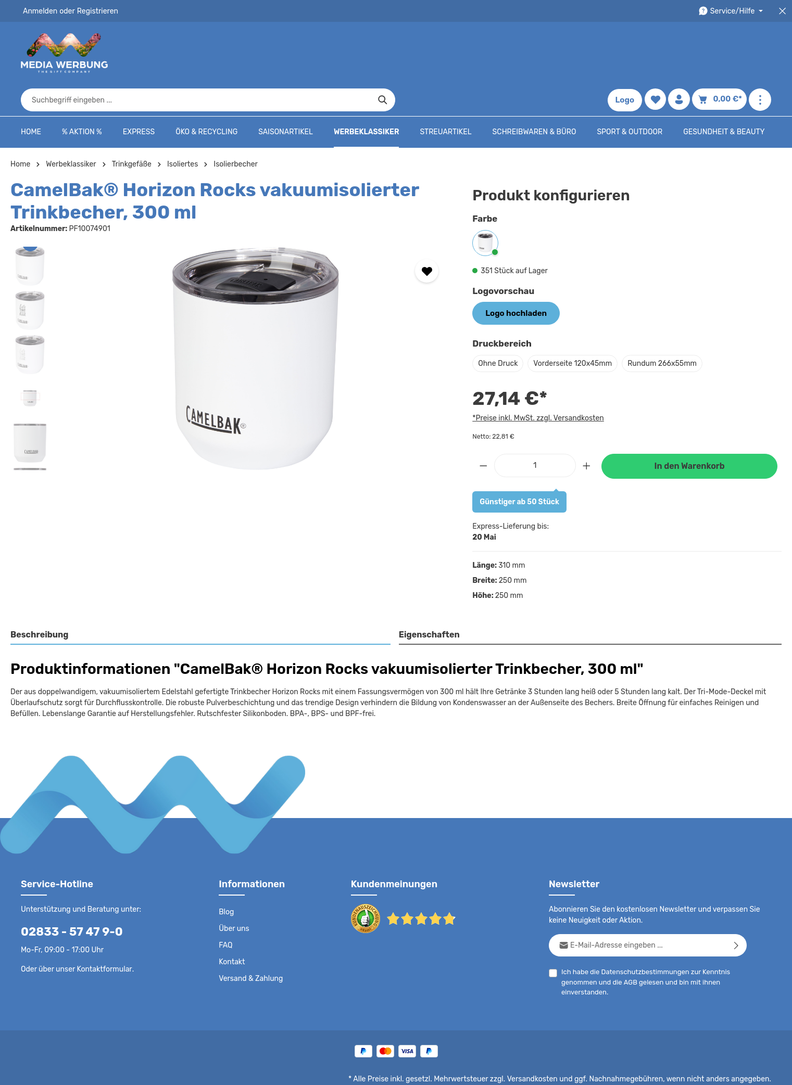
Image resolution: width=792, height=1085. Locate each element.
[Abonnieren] (736, 912)
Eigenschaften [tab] (427, 602)
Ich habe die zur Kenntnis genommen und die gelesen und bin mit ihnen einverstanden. (641, 948)
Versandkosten (543, 1046)
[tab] (200, 603)
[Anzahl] (535, 433)
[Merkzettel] (658, 53)
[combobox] (384, 53)
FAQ (226, 913)
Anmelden (39, 11)
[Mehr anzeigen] (760, 53)
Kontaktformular (102, 936)
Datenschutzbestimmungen (641, 939)
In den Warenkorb (689, 433)
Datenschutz (425, 1069)
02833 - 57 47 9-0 (66, 898)
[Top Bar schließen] (782, 11)
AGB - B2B (516, 1069)
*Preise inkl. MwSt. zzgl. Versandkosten (536, 385)
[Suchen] (571, 53)
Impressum (561, 1069)
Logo (627, 53)
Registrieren (94, 11)
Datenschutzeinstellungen (729, 1069)
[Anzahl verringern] (483, 433)
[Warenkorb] (721, 53)
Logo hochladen (513, 281)
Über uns (233, 896)
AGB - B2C (472, 1069)
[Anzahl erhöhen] (587, 433)
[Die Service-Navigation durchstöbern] (732, 11)
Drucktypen (605, 1069)
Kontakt (231, 929)
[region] (231, 327)
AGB (628, 949)
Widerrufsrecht (656, 1069)
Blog (226, 879)
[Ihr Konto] (682, 53)
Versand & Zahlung (250, 946)
